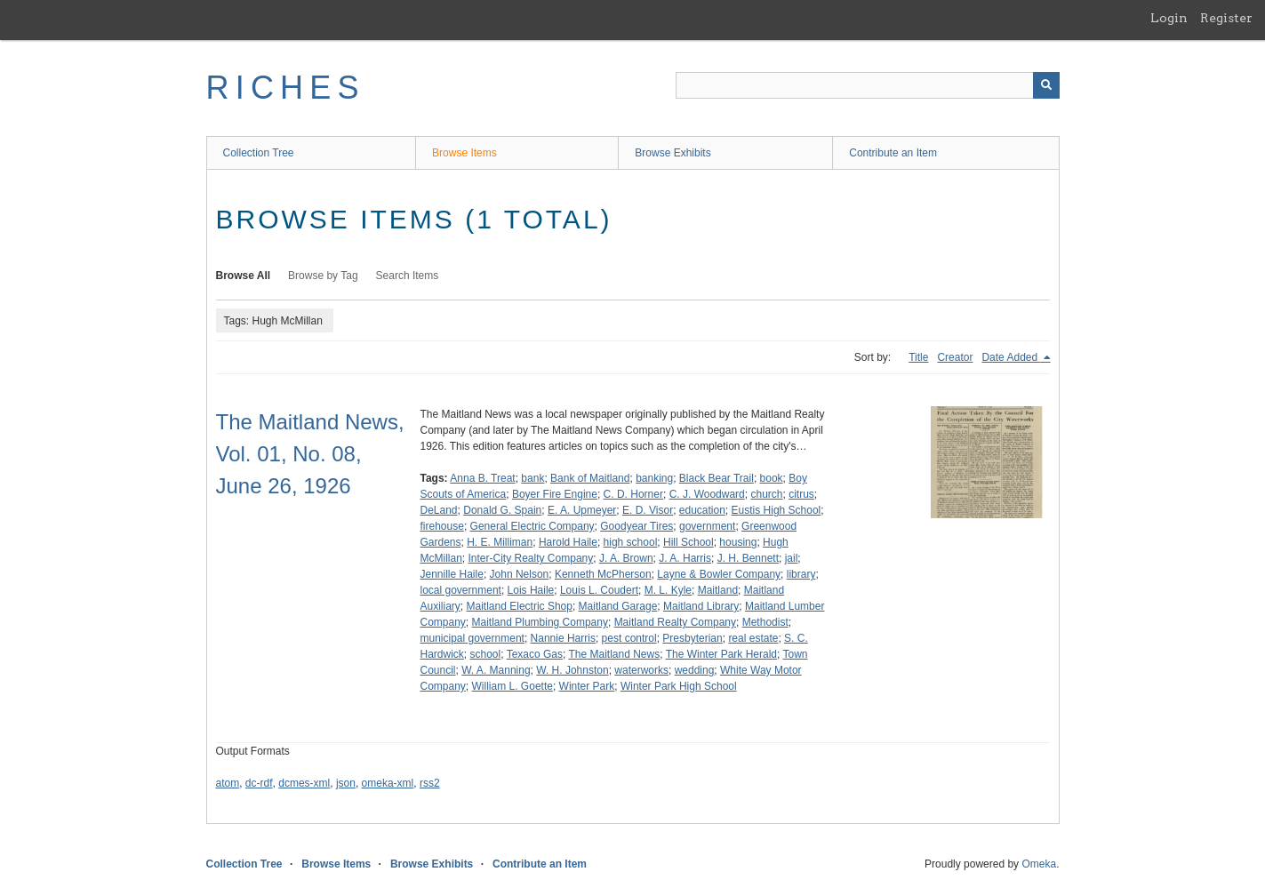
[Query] (868, 85)
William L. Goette (512, 686)
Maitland (718, 590)
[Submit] (1046, 85)
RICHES (285, 87)
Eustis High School (776, 510)
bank (532, 478)
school (485, 654)
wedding (695, 670)
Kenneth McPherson (603, 574)
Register (1226, 18)
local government (460, 590)
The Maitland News (614, 654)
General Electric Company (532, 526)
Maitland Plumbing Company (540, 622)
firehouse (442, 526)
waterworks (641, 670)
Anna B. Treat (482, 478)
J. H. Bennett (748, 558)
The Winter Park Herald (721, 654)
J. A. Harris (685, 558)
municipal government (472, 638)
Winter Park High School (678, 686)
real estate (753, 638)
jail (791, 558)
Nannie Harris (563, 638)
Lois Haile (531, 590)
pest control (629, 638)
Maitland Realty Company (675, 622)
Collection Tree (258, 153)
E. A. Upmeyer (582, 510)
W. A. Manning (495, 670)
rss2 (430, 783)
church (766, 494)
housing (738, 542)
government (707, 526)
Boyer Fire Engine (554, 494)
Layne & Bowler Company (719, 574)
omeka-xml (388, 783)
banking (654, 478)
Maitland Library (701, 606)
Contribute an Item (893, 153)
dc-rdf (259, 783)
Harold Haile (568, 542)
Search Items (407, 275)
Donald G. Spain (502, 510)
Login (1169, 18)
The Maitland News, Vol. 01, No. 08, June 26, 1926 (310, 454)
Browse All (243, 275)
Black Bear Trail (716, 478)
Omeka (1038, 864)
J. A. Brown (626, 558)
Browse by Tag (323, 275)
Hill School (688, 542)
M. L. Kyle (668, 590)
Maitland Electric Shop (519, 606)
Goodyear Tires (636, 526)
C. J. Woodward (707, 494)
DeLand (439, 510)
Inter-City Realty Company (531, 558)
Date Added (1010, 357)
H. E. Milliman (499, 542)
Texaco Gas (535, 654)
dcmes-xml (304, 783)
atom (228, 783)
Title (918, 357)
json (346, 783)
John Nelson (519, 574)
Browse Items (464, 153)
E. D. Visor (647, 510)
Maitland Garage (618, 606)
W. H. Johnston (572, 670)
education (702, 510)
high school (631, 542)
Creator (955, 357)
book (771, 478)
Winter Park (587, 686)
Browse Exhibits (672, 153)
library (801, 574)
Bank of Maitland (589, 478)
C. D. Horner (633, 494)
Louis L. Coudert (599, 590)
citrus (801, 494)
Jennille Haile (452, 574)
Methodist (765, 622)
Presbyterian (692, 638)
